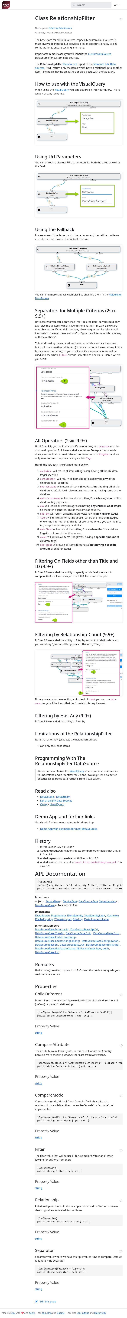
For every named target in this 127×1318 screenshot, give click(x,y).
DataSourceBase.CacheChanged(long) (57, 941)
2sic (13, 1312)
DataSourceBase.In (46, 944)
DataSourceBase (88, 901)
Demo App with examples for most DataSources (68, 829)
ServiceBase (53, 901)
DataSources (65, 27)
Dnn (49, 1312)
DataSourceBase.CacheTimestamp (55, 937)
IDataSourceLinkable (96, 919)
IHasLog (78, 919)
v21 (116, 4)
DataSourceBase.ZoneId (49, 933)
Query (43, 804)
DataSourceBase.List (47, 952)
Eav (56, 27)
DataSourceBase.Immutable (51, 929)
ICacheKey (113, 915)
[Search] (91, 5)
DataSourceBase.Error (106, 933)
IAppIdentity (58, 915)
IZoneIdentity (75, 915)
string (38, 1032)
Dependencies (107, 901)
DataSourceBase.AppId (84, 929)
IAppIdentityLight (94, 915)
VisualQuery (61, 89)
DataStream (63, 797)
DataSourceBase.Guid (78, 933)
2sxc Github (83, 1312)
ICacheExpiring (44, 919)
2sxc (44, 1312)
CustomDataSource (99, 54)
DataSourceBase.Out (72, 944)
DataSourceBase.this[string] (102, 944)
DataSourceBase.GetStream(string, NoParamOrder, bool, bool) (72, 948)
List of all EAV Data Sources (56, 800)
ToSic (51, 27)
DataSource (70, 64)
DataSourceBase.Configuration (100, 941)
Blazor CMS (100, 1312)
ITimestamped (63, 919)
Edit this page (48, 1301)
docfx (32, 1312)
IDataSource (42, 915)
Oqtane (61, 1312)
